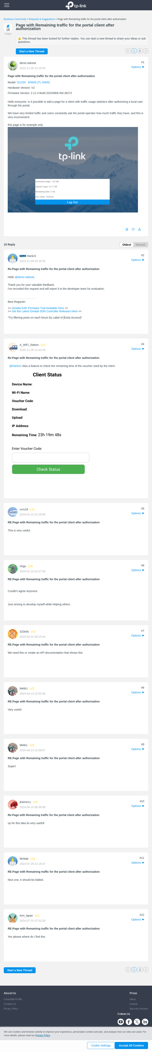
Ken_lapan (26, 916)
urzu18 (24, 510)
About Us (10, 993)
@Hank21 (15, 366)
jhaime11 (25, 802)
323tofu (24, 632)
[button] (139, 229)
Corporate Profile (13, 999)
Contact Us (10, 1003)
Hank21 (31, 256)
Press (133, 993)
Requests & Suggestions (42, 19)
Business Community (15, 19)
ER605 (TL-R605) (39, 82)
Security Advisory (139, 1008)
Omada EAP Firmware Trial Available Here (38, 308)
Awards (134, 1003)
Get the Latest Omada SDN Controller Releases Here (44, 312)
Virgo (23, 567)
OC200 (21, 82)
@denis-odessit (24, 277)
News (133, 999)
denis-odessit (28, 63)
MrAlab (24, 859)
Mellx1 (24, 689)
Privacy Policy (11, 1008)
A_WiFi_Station (29, 345)
